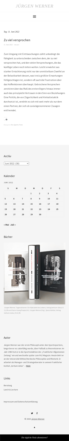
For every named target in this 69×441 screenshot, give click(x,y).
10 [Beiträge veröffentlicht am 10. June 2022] (49, 198)
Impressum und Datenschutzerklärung (21, 401)
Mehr (28, 366)
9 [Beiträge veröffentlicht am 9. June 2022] (39, 198)
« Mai (6, 224)
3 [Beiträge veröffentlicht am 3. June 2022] (48, 193)
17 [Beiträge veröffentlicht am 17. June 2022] (49, 204)
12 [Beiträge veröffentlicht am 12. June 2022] (6, 204)
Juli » (13, 224)
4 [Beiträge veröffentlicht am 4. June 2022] (56, 193)
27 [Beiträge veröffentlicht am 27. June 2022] (14, 214)
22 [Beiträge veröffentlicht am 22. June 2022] (31, 209)
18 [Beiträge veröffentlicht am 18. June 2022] (57, 204)
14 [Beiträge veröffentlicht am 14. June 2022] (23, 204)
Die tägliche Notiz (17, 125)
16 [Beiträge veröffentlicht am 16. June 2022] (40, 204)
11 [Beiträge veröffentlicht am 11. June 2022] (57, 198)
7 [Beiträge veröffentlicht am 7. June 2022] (22, 198)
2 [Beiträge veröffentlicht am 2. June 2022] (39, 193)
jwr (18, 45)
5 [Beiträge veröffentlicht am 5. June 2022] (5, 198)
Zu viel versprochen (17, 40)
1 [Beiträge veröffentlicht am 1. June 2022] (31, 193)
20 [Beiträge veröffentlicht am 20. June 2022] (14, 209)
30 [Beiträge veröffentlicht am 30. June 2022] (40, 214)
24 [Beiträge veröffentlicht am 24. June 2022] (49, 209)
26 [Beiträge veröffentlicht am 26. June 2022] (6, 214)
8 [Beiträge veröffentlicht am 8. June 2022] (31, 198)
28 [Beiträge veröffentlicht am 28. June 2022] (23, 214)
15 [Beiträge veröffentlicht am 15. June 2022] (31, 204)
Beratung (8, 385)
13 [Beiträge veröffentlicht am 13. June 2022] (14, 204)
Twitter (32, 414)
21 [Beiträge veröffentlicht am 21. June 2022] (23, 209)
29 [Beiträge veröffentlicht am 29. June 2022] (31, 214)
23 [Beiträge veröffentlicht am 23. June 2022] (40, 209)
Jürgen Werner (34, 5)
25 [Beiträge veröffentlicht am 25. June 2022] (57, 209)
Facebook (37, 414)
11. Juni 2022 (8, 45)
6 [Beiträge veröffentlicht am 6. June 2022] (13, 198)
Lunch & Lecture (11, 389)
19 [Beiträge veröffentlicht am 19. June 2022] (6, 209)
